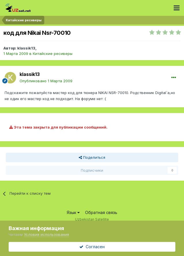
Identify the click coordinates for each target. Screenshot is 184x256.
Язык (73, 212)
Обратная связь (101, 212)
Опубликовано (46, 81)
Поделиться (92, 157)
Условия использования (46, 234)
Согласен (92, 246)
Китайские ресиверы (52, 53)
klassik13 (26, 48)
